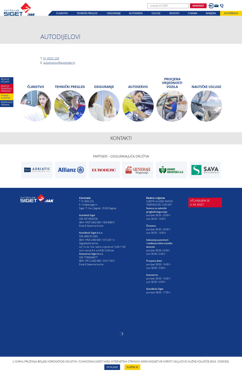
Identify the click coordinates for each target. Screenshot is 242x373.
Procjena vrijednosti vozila (172, 83)
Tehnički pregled (87, 13)
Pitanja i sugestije (5, 96)
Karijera (211, 13)
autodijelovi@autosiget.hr (59, 63)
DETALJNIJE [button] (112, 367)
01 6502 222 (87, 201)
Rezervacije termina (6, 103)
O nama (192, 13)
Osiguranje (114, 13)
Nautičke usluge (206, 87)
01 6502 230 (51, 58)
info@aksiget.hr (89, 204)
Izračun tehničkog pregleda (6, 88)
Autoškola (231, 13)
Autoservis (136, 13)
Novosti (174, 13)
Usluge (156, 13)
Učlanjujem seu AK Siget (200, 202)
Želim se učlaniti (5, 80)
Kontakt (198, 5)
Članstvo (62, 13)
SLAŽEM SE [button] (132, 367)
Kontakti (121, 138)
